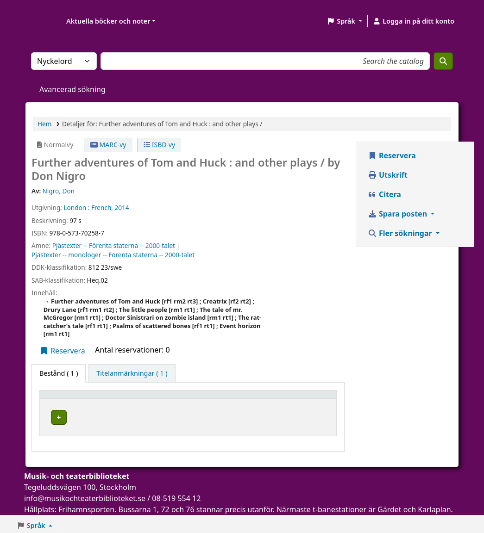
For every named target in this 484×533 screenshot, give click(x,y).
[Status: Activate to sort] (313, 398)
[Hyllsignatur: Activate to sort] (255, 398)
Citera (384, 194)
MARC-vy (108, 144)
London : (76, 207)
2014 (122, 207)
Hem (44, 123)
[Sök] (443, 61)
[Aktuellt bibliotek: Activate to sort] (165, 398)
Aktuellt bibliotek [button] (143, 398)
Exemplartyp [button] (65, 398)
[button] (344, 21)
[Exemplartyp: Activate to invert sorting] (75, 398)
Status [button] (305, 398)
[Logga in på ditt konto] (413, 21)
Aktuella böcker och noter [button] (108, 21)
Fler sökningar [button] (401, 233)
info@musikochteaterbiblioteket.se (84, 495)
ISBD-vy (159, 144)
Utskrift (388, 175)
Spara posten (398, 214)
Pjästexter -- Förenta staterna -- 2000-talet (113, 245)
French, (102, 207)
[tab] (131, 373)
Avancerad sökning (72, 89)
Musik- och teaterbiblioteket (157, 415)
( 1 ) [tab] (58, 373)
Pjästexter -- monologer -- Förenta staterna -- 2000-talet (113, 254)
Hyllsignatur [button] (246, 398)
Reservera (62, 351)
